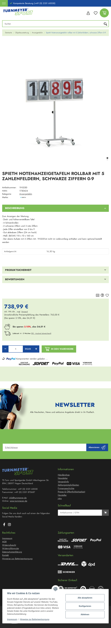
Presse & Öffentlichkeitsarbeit (71, 491)
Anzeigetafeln (25, 194)
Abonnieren (97, 447)
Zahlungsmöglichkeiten (68, 485)
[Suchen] (53, 24)
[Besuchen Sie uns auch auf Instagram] (9, 525)
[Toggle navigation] (4, 3)
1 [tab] (107, 158)
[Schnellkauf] (80, 513)
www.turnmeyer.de (18, 501)
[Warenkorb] (104, 12)
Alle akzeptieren (85, 598)
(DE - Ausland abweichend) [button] (41, 333)
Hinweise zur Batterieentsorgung (34, 619)
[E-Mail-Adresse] (44, 447)
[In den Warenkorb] (4, 42)
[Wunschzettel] (95, 13)
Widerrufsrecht (9, 545)
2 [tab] (107, 160)
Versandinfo (63, 481)
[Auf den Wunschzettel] (107, 295)
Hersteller (62, 495)
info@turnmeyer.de (18, 497)
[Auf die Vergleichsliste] (97, 295)
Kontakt (5, 555)
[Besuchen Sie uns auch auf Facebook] (4, 525)
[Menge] (15, 349)
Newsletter (63, 478)
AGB (4, 541)
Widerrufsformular (10, 548)
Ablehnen (85, 614)
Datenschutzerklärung (12, 551)
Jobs (60, 498)
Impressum (12, 619)
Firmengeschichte (66, 488)
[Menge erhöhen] (36, 349)
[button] (87, 13)
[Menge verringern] (5, 349)
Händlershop (64, 474)
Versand (24, 311)
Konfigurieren (85, 606)
